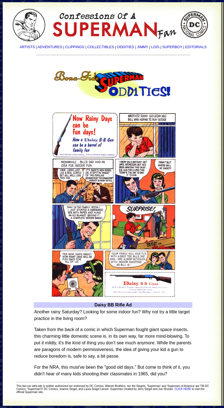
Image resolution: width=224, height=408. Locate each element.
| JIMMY (141, 47)
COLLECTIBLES (100, 47)
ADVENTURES (49, 47)
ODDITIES (125, 47)
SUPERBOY (172, 47)
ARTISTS (27, 47)
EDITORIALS (196, 47)
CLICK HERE (182, 389)
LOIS (155, 47)
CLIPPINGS (74, 47)
